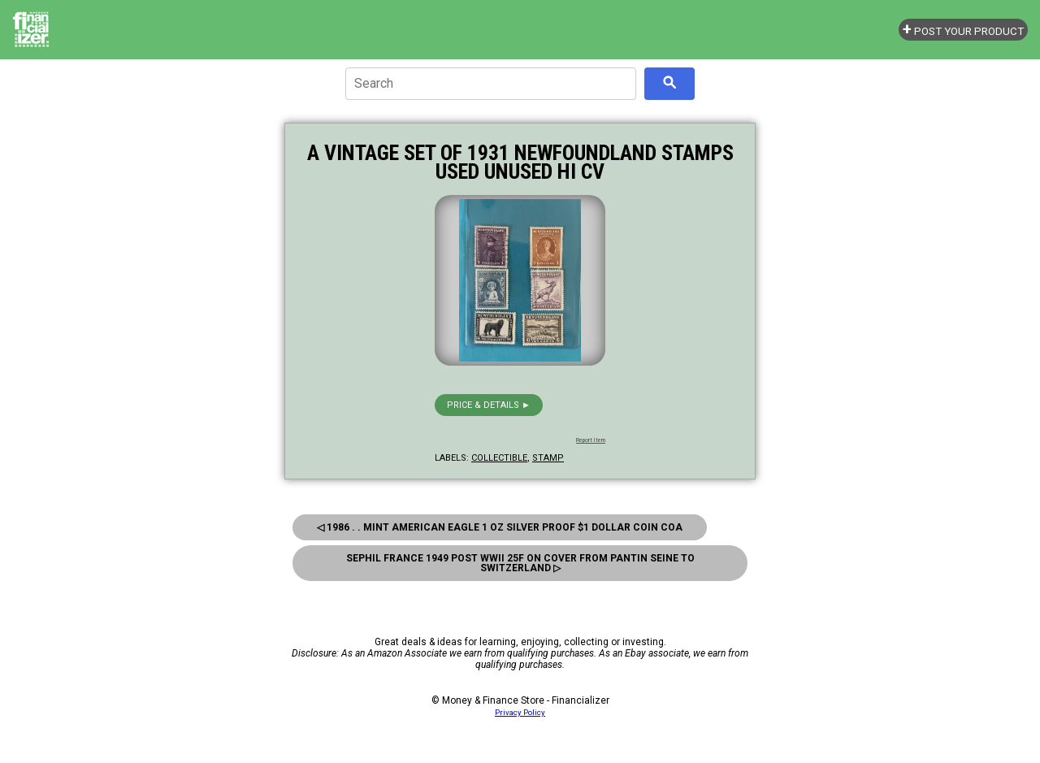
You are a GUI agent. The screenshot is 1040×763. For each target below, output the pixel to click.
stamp (548, 458)
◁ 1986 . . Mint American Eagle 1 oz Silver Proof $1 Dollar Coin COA (499, 527)
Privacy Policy (520, 712)
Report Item (590, 440)
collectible (499, 458)
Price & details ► (489, 405)
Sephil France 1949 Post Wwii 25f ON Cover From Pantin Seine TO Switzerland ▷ (520, 563)
